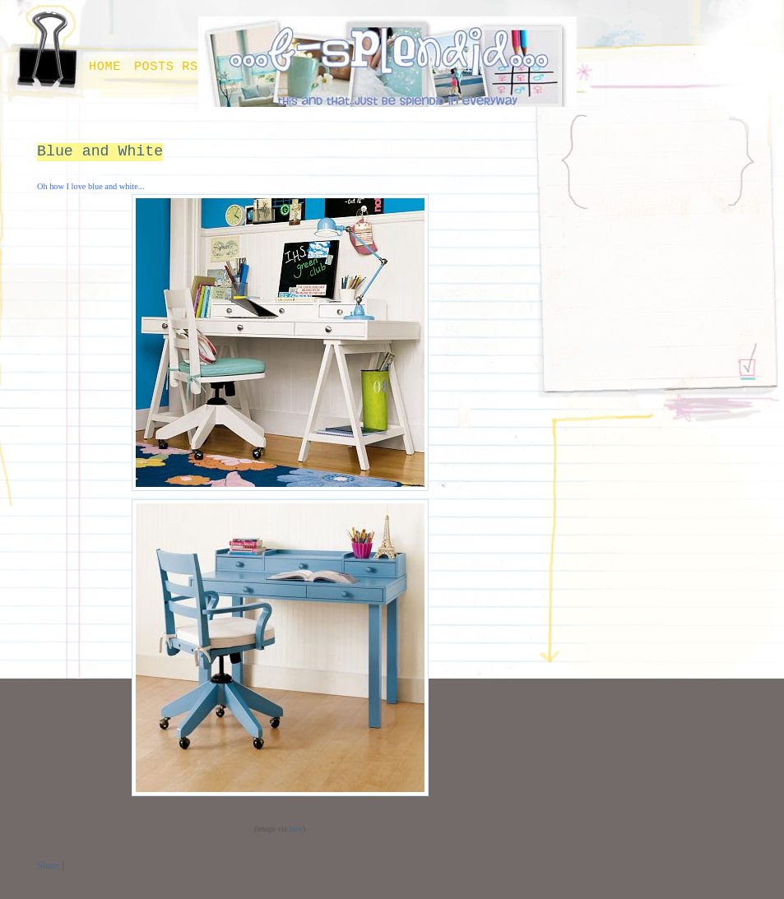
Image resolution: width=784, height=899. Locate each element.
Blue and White (100, 151)
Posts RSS (170, 66)
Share (48, 865)
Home (105, 66)
